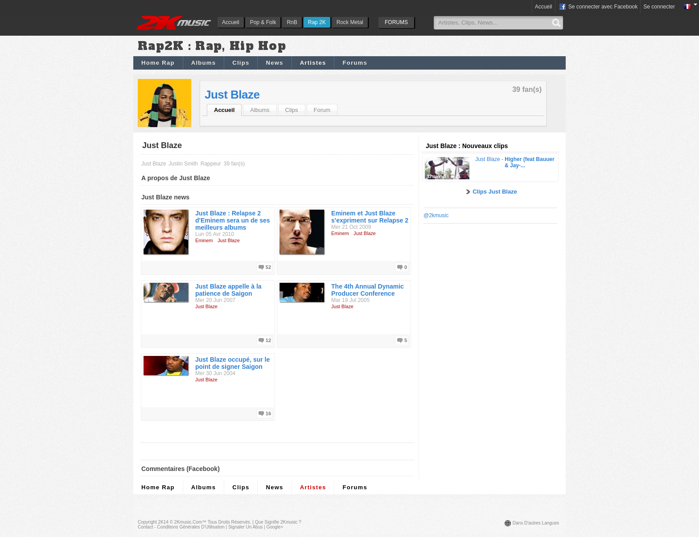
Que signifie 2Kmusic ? (278, 522)
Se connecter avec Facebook (598, 7)
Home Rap (158, 62)
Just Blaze (232, 94)
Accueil (230, 22)
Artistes (313, 62)
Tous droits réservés (229, 522)
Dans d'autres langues (536, 522)
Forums (354, 62)
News (274, 62)
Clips (240, 62)
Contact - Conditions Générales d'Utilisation (181, 527)
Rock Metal (350, 22)
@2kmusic (436, 215)
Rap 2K (317, 22)
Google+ (274, 527)
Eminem (204, 240)
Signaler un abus (245, 527)
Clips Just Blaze (495, 191)
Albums (203, 62)
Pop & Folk (263, 22)
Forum (322, 110)
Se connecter (659, 7)
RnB (292, 22)
